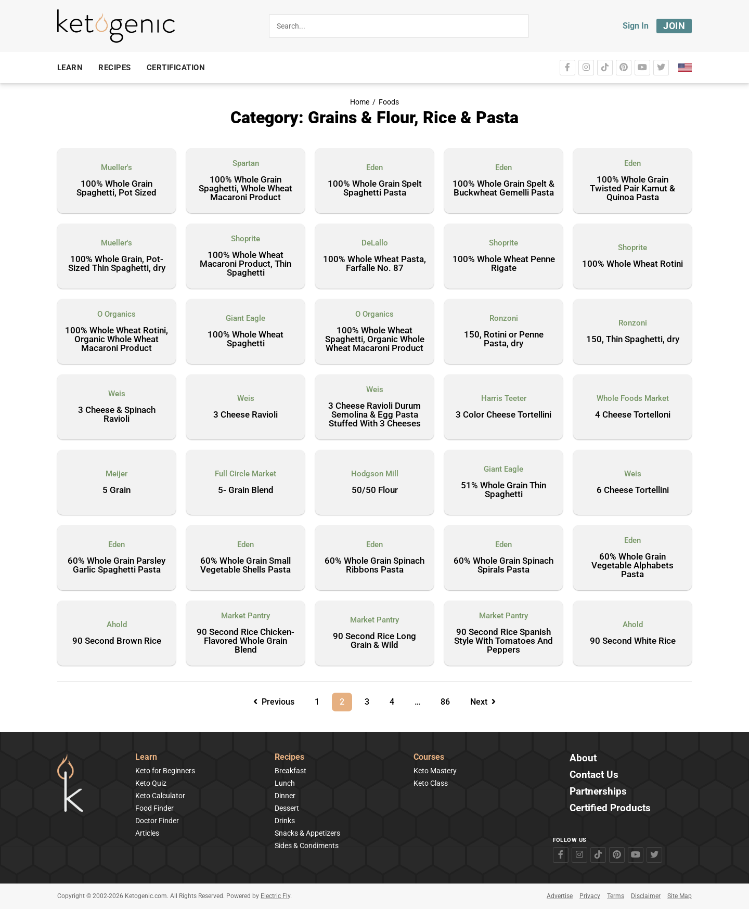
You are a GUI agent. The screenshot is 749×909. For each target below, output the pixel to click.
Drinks (285, 820)
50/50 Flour (375, 490)
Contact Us (594, 775)
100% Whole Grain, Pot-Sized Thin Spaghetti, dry (116, 264)
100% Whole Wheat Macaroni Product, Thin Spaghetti (245, 264)
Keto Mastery (435, 771)
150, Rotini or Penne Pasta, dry (504, 339)
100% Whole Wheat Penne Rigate (504, 264)
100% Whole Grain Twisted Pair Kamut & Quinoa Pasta (632, 188)
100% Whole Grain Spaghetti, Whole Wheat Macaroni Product (245, 188)
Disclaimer (646, 896)
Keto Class (431, 783)
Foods (389, 102)
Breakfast (290, 771)
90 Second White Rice (633, 641)
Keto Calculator (160, 795)
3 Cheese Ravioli (245, 415)
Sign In (636, 26)
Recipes (289, 757)
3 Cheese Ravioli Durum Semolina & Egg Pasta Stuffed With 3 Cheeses (374, 414)
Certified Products (610, 808)
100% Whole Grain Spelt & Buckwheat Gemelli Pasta (503, 188)
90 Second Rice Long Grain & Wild (374, 641)
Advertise (560, 896)
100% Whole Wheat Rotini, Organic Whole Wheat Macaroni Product (116, 339)
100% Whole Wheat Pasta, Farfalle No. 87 (374, 264)
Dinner (285, 795)
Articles (147, 833)
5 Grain (116, 490)
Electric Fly (275, 896)
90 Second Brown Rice (116, 641)
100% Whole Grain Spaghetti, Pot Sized (116, 188)
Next (483, 702)
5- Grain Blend (246, 490)
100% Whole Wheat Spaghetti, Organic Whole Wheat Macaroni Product (374, 339)
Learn (146, 757)
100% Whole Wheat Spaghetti (245, 339)
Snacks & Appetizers (307, 833)
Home (359, 102)
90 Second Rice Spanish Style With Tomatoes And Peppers (503, 641)
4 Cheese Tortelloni (632, 415)
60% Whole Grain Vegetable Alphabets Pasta (632, 565)
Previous (273, 702)
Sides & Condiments (307, 845)
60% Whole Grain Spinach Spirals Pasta (503, 565)
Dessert (287, 808)
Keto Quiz (150, 783)
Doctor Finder (157, 820)
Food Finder (154, 808)
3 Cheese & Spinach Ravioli (117, 415)
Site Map (679, 896)
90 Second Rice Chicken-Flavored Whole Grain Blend (245, 641)
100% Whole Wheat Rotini (632, 264)
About (583, 758)
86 (449, 700)
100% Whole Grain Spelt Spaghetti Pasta (375, 188)
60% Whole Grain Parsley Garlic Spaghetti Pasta (116, 565)
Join (674, 25)
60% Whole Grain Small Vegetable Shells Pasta (245, 565)
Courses (429, 757)
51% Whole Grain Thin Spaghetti (503, 490)
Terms (615, 896)
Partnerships (598, 791)
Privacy (589, 896)
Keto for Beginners (165, 771)
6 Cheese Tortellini (633, 490)
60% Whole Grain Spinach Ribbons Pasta (374, 565)
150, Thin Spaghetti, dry (632, 339)
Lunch (285, 783)
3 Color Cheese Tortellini (503, 415)
